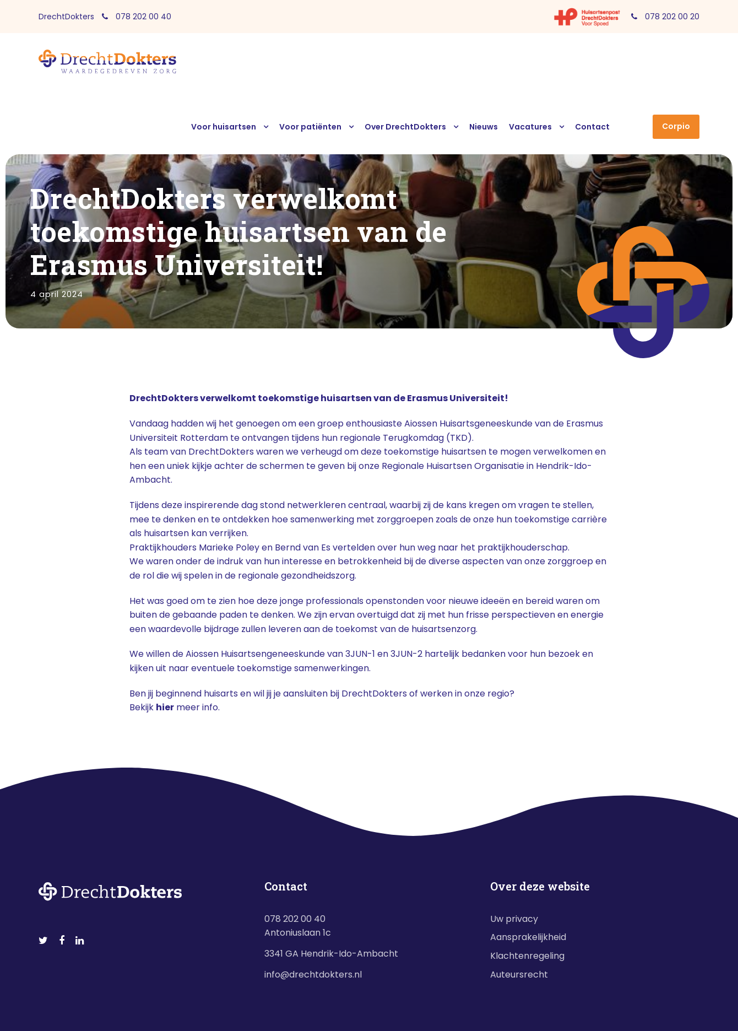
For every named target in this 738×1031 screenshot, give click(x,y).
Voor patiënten (310, 126)
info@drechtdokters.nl (313, 974)
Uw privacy (514, 919)
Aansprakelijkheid (528, 937)
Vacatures (530, 126)
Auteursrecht (519, 974)
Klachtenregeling (527, 955)
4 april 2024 (56, 294)
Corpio (676, 126)
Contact (592, 126)
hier (165, 707)
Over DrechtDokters (405, 126)
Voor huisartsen (223, 126)
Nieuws (483, 126)
